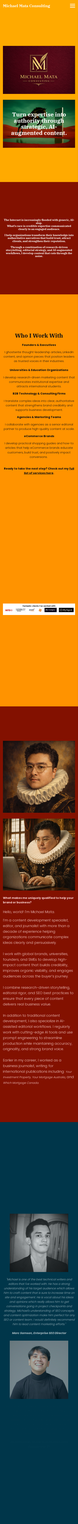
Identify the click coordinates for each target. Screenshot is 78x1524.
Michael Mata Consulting (26, 5)
